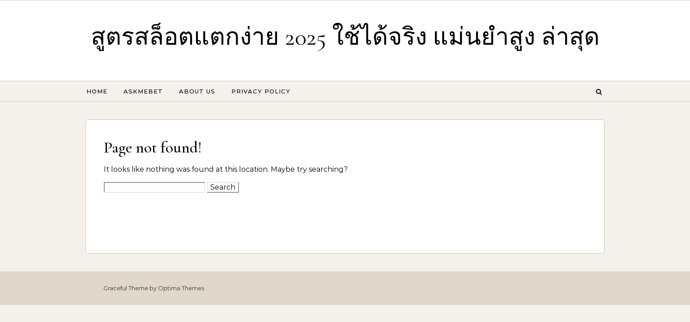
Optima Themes (181, 288)
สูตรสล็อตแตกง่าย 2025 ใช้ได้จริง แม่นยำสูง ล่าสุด (345, 36)
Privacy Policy (260, 91)
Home (96, 91)
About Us (197, 91)
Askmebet (143, 91)
